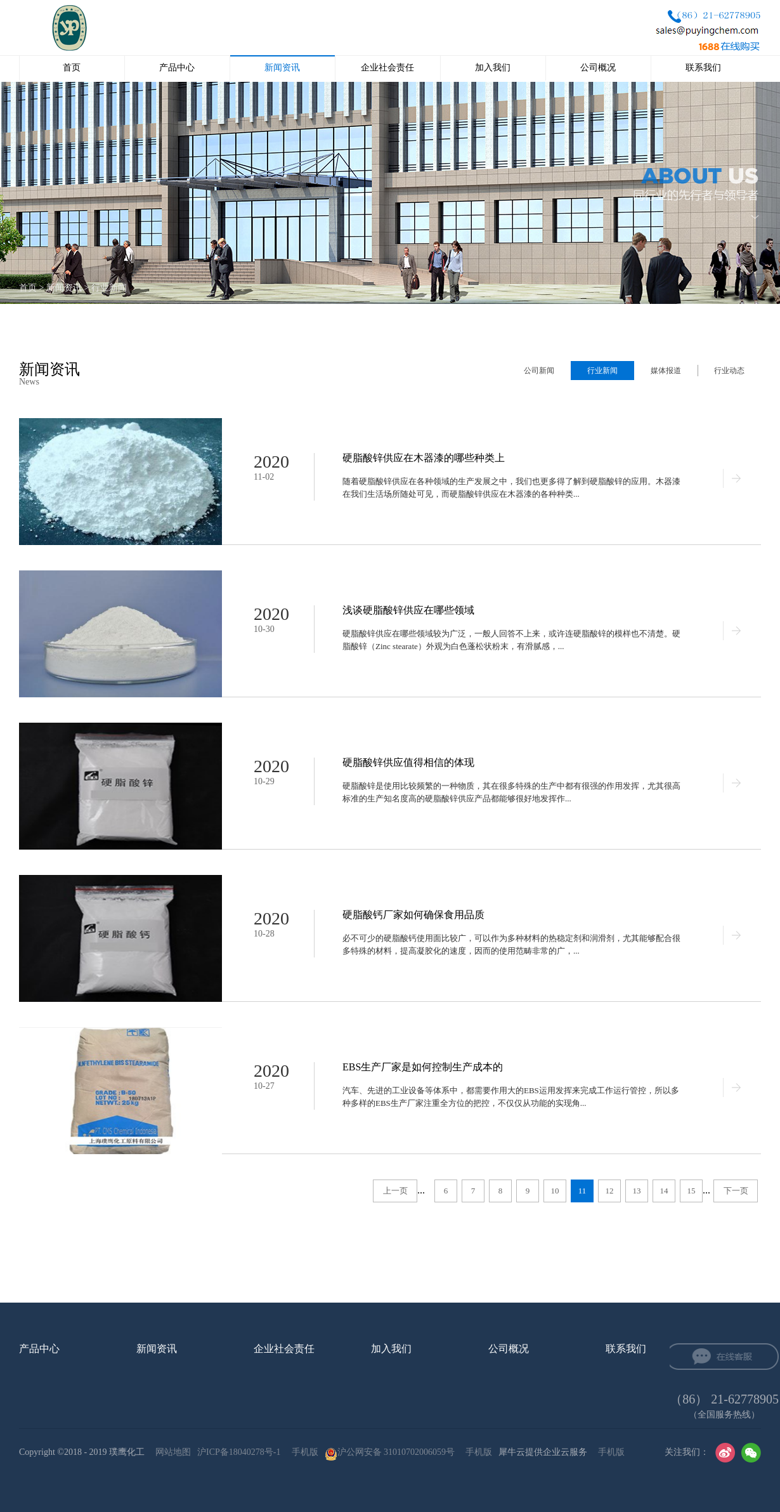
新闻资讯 (64, 288)
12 (610, 1190)
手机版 (302, 1452)
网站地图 (171, 1452)
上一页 (395, 1190)
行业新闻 (109, 288)
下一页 (736, 1190)
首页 (72, 67)
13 (637, 1190)
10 (555, 1190)
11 (582, 1190)
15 (691, 1190)
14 (664, 1190)
